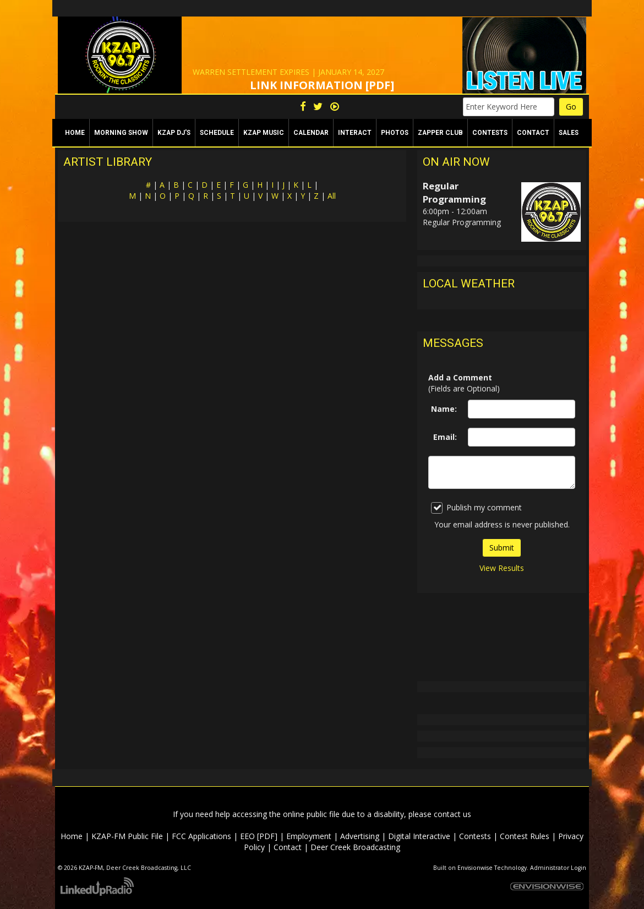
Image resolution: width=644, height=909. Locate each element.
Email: (445, 437)
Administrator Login (558, 868)
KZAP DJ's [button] (173, 133)
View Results (501, 568)
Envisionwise (475, 868)
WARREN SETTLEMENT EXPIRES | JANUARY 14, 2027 (288, 72)
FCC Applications (201, 836)
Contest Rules (524, 836)
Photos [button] (394, 133)
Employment (308, 836)
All (332, 195)
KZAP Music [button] (263, 133)
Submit (501, 547)
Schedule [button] (217, 133)
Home (75, 133)
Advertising (359, 836)
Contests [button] (489, 133)
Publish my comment (476, 508)
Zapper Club (440, 133)
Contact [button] (533, 133)
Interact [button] (355, 133)
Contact (288, 847)
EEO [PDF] (258, 836)
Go (571, 106)
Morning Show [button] (121, 133)
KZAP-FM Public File (127, 836)
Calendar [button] (311, 133)
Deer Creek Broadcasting (355, 847)
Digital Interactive (419, 836)
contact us (452, 814)
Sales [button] (568, 133)
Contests (475, 836)
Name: (444, 409)
